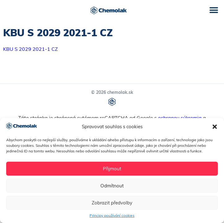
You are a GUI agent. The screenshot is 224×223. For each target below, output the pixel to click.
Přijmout (112, 169)
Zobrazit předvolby (112, 203)
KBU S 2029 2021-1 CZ (30, 49)
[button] (215, 127)
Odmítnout (112, 186)
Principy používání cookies (112, 215)
